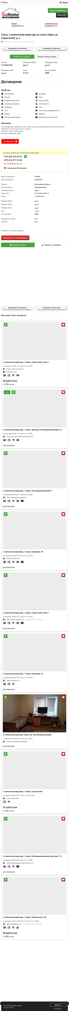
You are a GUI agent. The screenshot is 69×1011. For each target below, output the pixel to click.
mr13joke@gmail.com (13, 163)
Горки (37, 190)
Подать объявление (58, 10)
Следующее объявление (53, 49)
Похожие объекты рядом (47, 57)
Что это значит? (8, 1007)
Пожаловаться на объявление (15, 238)
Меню (62, 15)
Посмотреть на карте (22, 57)
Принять (58, 1005)
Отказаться (57, 1008)
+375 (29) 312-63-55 (13, 156)
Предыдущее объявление (18, 49)
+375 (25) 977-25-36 (13, 160)
